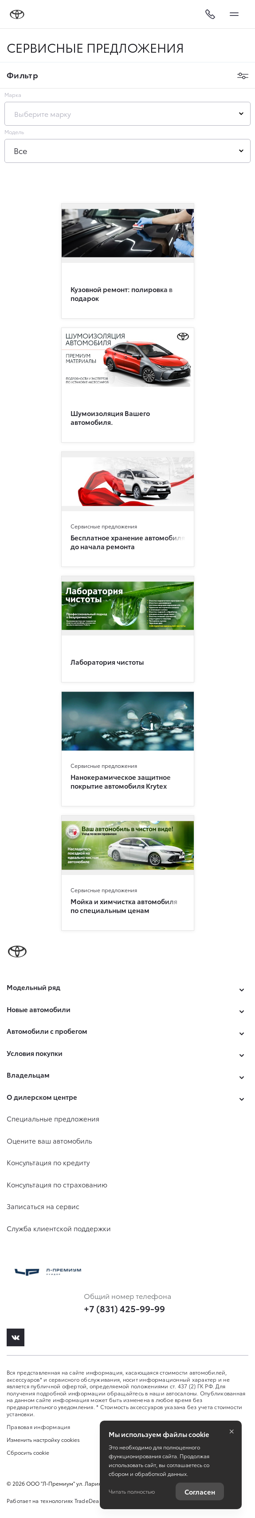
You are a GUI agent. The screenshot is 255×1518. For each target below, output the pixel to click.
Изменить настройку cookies (43, 1439)
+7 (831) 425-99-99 (124, 1308)
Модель (14, 132)
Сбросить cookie (28, 1452)
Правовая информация (39, 1426)
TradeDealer (90, 1500)
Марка (12, 94)
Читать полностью (132, 1491)
